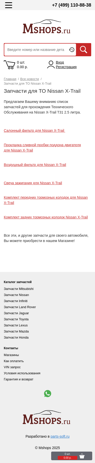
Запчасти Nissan (16, 295)
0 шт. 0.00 (22, 64)
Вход (60, 62)
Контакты (11, 348)
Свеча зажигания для (33, 183)
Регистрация (66, 67)
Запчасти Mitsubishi (18, 289)
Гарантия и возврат (18, 379)
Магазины (11, 355)
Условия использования (22, 373)
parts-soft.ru (60, 436)
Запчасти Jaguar (16, 313)
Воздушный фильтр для (35, 165)
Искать (84, 50)
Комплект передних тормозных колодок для (40, 197)
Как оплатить (14, 361)
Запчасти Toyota (16, 319)
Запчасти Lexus (16, 325)
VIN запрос (12, 367)
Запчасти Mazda (16, 331)
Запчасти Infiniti (15, 301)
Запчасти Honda (16, 337)
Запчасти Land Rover (20, 307)
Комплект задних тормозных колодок (46, 217)
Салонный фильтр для (34, 130)
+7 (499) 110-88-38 (71, 5)
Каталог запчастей (18, 282)
